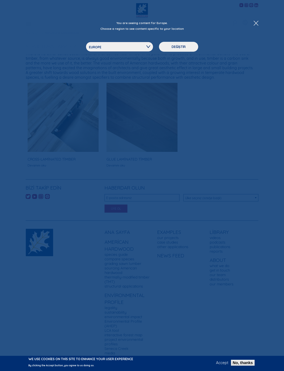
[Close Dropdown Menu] (256, 23)
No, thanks (243, 363)
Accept (222, 363)
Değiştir (179, 47)
